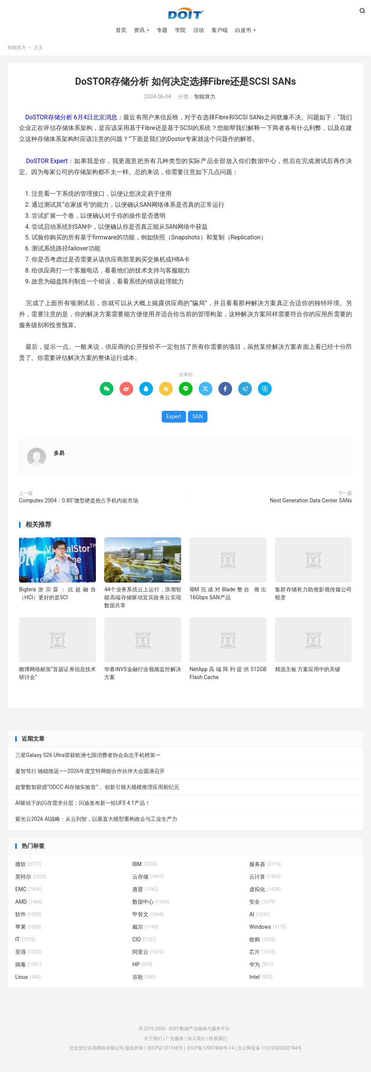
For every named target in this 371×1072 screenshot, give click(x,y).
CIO (144, 942)
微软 (28, 866)
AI (259, 917)
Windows (267, 929)
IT (25, 942)
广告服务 (175, 1040)
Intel (260, 979)
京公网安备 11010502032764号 (269, 1050)
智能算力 (17, 49)
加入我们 (196, 1040)
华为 (261, 967)
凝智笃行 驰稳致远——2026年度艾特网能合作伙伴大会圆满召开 (90, 773)
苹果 (28, 929)
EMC (28, 891)
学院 (180, 30)
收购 (262, 942)
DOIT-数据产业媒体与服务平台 (185, 14)
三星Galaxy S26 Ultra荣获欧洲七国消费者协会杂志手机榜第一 (88, 757)
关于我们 (153, 1040)
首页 (121, 30)
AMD (28, 904)
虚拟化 (264, 891)
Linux (28, 979)
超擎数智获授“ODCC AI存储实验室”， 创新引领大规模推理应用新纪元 (97, 789)
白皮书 (243, 30)
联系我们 (218, 1040)
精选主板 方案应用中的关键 (307, 671)
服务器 (264, 866)
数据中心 (150, 904)
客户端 (220, 30)
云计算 (264, 879)
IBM (144, 866)
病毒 (28, 967)
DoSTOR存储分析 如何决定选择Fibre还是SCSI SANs (185, 83)
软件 (28, 917)
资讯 (139, 30)
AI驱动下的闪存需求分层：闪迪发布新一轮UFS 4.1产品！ (82, 805)
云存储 (148, 879)
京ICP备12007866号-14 (210, 1050)
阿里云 (148, 954)
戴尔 (145, 929)
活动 (198, 30)
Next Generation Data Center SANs (311, 503)
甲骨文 (148, 917)
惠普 (145, 891)
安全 (262, 904)
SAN (198, 419)
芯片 (262, 954)
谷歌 (144, 979)
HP (142, 967)
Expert (174, 419)
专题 (162, 30)
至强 (28, 954)
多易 (59, 455)
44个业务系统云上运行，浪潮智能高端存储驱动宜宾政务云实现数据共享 (142, 600)
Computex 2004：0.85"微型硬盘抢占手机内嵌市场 (78, 503)
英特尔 (30, 879)
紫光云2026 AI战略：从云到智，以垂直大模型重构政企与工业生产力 (96, 821)
